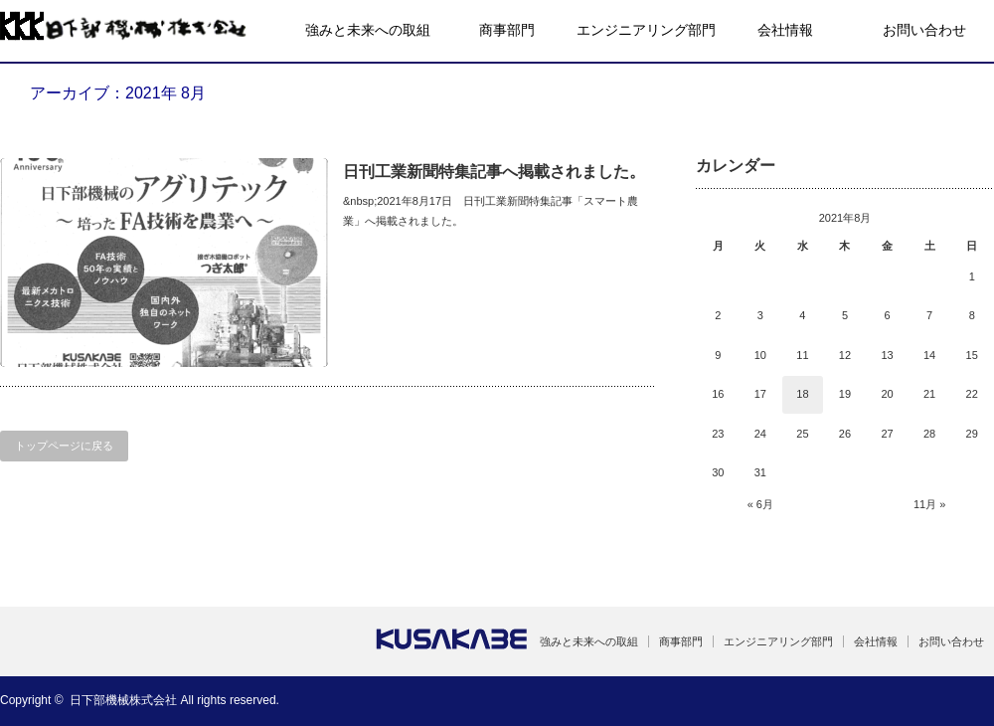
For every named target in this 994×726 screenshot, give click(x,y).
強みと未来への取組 (367, 30)
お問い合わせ (924, 30)
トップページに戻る (64, 446)
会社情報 (785, 30)
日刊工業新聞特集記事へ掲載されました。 (494, 171)
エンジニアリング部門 (646, 30)
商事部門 (507, 30)
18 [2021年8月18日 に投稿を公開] (802, 394)
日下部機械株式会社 (123, 700)
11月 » (929, 504)
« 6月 (760, 504)
